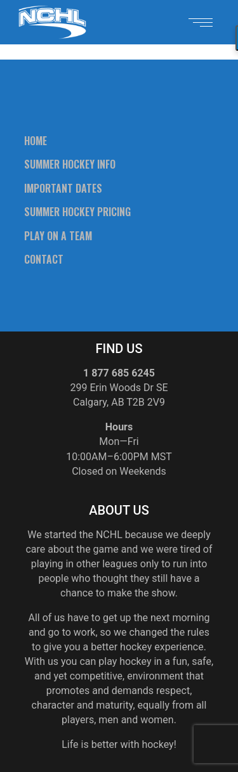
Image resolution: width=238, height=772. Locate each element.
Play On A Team (58, 235)
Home (35, 140)
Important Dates (63, 188)
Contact (43, 259)
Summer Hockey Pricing (77, 211)
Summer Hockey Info (70, 164)
